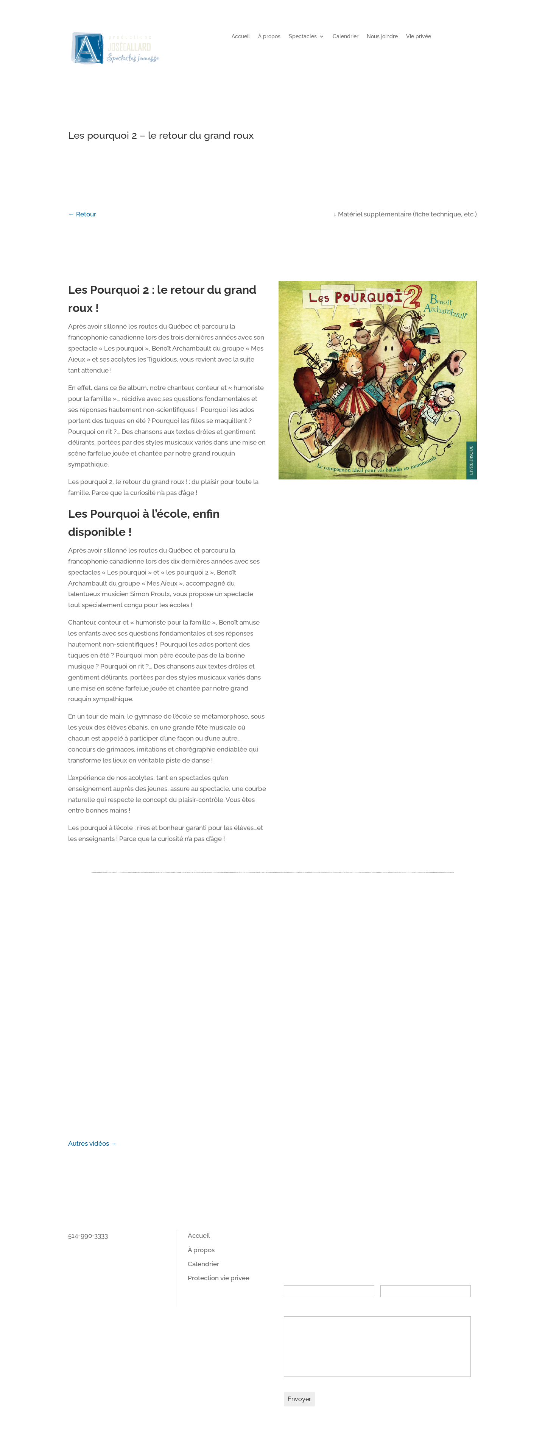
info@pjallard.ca (91, 1246)
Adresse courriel (405, 1277)
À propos (269, 36)
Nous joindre (382, 36)
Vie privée (418, 36)
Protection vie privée (218, 1278)
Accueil (241, 36)
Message (297, 1308)
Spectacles (303, 36)
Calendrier (345, 36)
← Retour (82, 214)
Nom (291, 1277)
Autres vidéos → (92, 1143)
